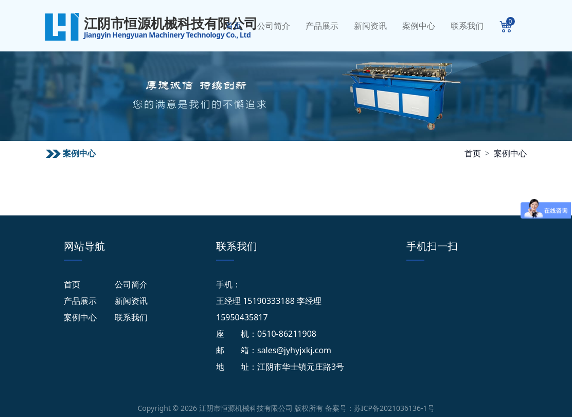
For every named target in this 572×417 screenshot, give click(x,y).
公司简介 (273, 25)
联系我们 (467, 25)
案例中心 (418, 25)
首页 (233, 25)
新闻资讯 (370, 25)
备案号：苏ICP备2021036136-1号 (380, 408)
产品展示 (322, 25)
